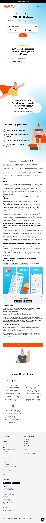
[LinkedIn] (12, 510)
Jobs (6, 445)
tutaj (35, 309)
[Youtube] (10, 510)
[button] (42, 520)
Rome (25, 449)
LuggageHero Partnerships (11, 456)
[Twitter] (6, 510)
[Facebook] (3, 510)
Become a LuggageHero (9, 449)
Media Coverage (9, 464)
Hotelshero (5, 451)
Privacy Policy (6, 470)
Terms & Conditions (8, 472)
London (26, 443)
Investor (7, 443)
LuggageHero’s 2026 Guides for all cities (11, 467)
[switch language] (38, 6)
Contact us (5, 507)
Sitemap (5, 474)
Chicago (26, 441)
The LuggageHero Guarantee (12, 460)
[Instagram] (8, 510)
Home (4, 439)
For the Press (6, 462)
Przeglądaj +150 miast (29, 453)
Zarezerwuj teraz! (23, 345)
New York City (27, 445)
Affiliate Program (7, 453)
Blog (4, 447)
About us (5, 441)
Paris (25, 447)
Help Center (6, 458)
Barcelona (26, 439)
